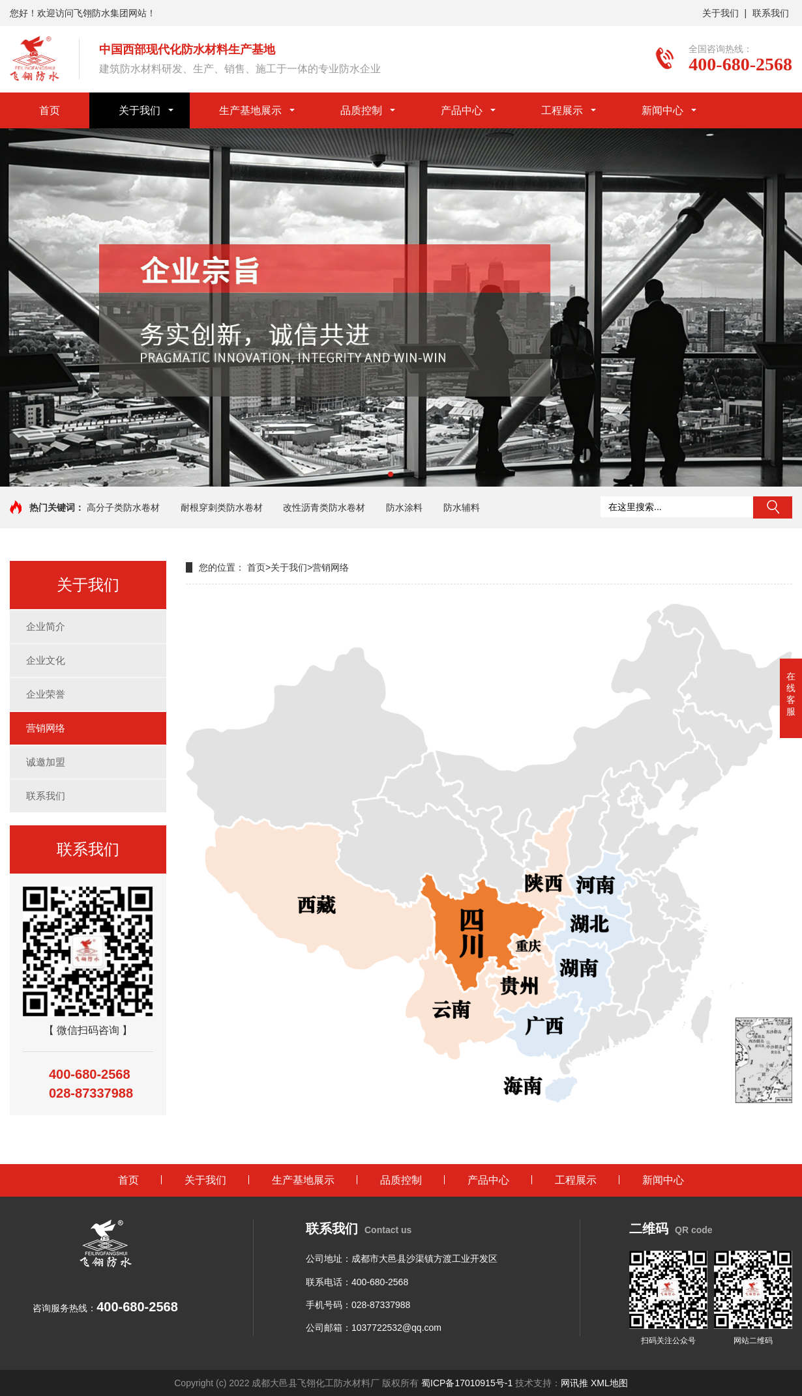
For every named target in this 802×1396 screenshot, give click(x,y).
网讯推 (574, 1383)
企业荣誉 (45, 694)
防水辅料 (461, 507)
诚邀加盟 (45, 761)
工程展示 (562, 110)
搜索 (772, 507)
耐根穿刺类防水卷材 (222, 507)
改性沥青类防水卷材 (324, 507)
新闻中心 (662, 110)
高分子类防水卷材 (123, 507)
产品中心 (462, 110)
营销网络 (45, 728)
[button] (390, 474)
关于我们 (720, 13)
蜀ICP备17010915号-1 (466, 1383)
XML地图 (609, 1383)
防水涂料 (404, 507)
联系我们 (770, 13)
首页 (49, 110)
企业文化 (45, 660)
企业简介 (45, 626)
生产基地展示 (250, 110)
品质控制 (361, 110)
